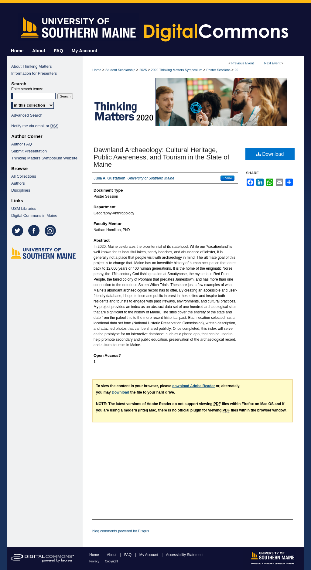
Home (96, 70)
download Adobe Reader (193, 386)
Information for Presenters (34, 73)
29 (236, 70)
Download (270, 154)
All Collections (23, 176)
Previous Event (242, 63)
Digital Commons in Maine (34, 215)
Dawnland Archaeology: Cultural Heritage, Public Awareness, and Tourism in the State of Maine (161, 157)
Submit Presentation (29, 151)
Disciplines (20, 190)
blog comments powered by (120, 531)
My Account (149, 555)
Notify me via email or (34, 126)
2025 (143, 70)
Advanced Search (27, 115)
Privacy (94, 561)
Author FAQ (21, 144)
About (112, 555)
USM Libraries (23, 208)
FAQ (128, 555)
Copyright (111, 561)
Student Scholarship (120, 70)
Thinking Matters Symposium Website (44, 158)
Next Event (272, 63)
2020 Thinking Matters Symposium (177, 70)
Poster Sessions (218, 70)
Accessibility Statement (184, 555)
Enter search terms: (27, 89)
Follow (227, 178)
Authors (18, 183)
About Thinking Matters (31, 66)
